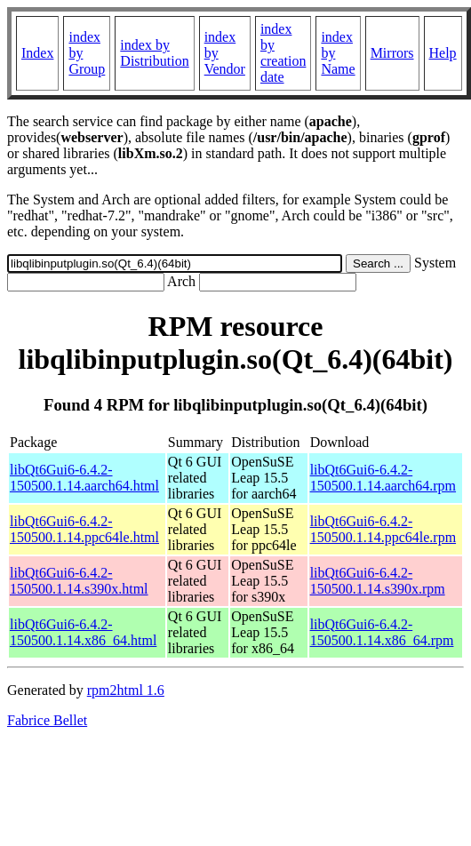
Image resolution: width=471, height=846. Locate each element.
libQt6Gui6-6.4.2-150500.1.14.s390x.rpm (377, 580)
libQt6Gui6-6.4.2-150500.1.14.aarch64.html (84, 477)
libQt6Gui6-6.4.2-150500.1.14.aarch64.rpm (383, 477)
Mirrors (392, 52)
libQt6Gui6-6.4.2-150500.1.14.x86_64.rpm (382, 632)
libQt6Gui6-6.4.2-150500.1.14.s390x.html (79, 580)
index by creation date (283, 52)
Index (37, 52)
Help (443, 52)
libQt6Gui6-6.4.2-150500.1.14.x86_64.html (83, 632)
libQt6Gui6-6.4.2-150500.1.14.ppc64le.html (84, 529)
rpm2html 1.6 (125, 690)
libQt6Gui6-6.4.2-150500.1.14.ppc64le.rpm (383, 529)
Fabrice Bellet (47, 720)
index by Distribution (154, 52)
